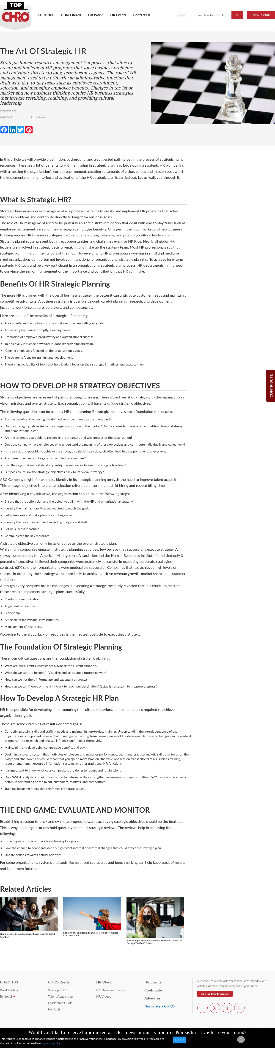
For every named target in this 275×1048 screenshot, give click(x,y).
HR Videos (103, 996)
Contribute (153, 990)
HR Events (118, 15)
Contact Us (141, 15)
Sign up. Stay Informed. (215, 994)
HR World (95, 15)
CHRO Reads (71, 15)
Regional (7, 996)
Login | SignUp (260, 15)
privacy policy (52, 1043)
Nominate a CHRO (159, 1006)
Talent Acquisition (60, 996)
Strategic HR (57, 990)
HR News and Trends (111, 990)
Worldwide (9, 990)
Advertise (152, 998)
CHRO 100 (46, 15)
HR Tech (54, 1009)
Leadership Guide (60, 1003)
